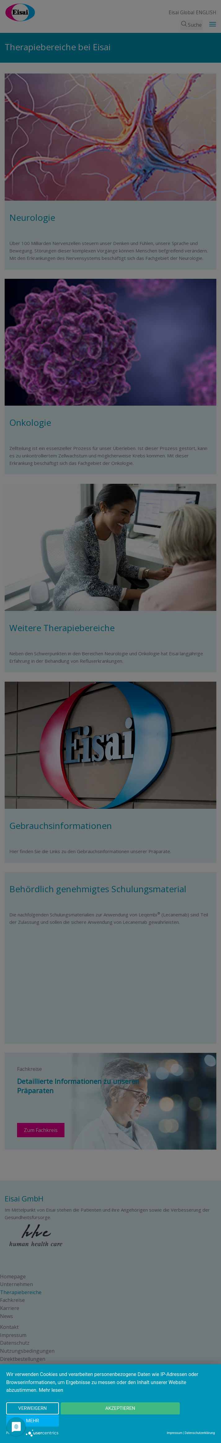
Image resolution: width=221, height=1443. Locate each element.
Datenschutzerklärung (200, 1433)
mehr (185, 1421)
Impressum (174, 1433)
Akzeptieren (106, 1421)
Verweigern (27, 1421)
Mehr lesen (51, 1403)
